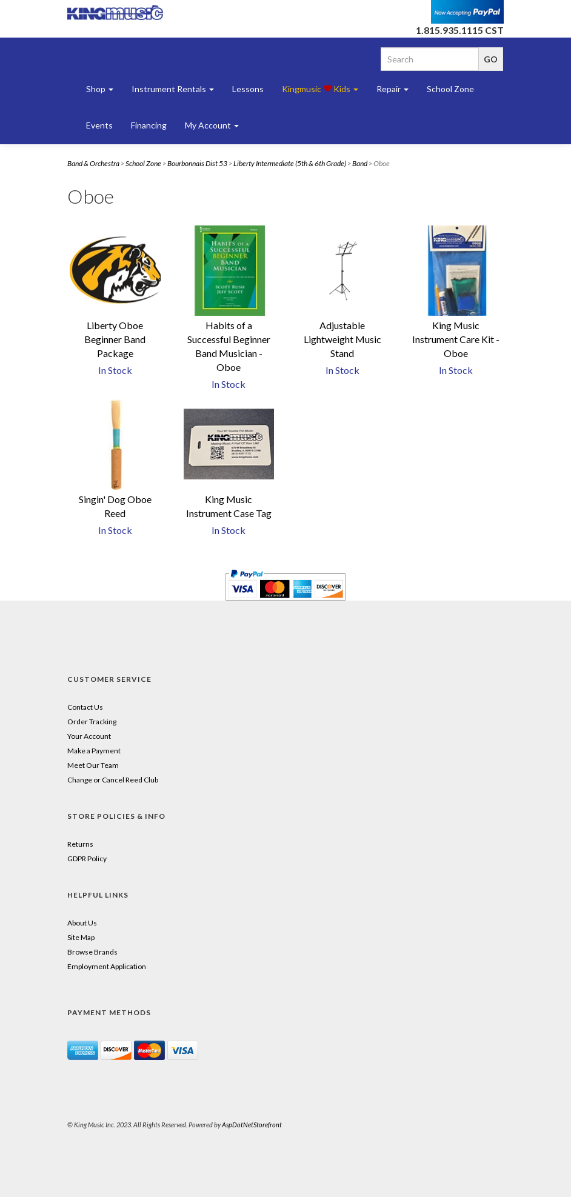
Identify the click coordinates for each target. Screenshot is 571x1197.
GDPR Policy (87, 858)
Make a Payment (94, 750)
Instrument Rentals (173, 89)
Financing (149, 125)
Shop (99, 89)
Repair (392, 89)
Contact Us (85, 707)
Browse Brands (92, 951)
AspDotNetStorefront (252, 1125)
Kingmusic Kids (320, 89)
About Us (82, 922)
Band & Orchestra (93, 163)
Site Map (81, 937)
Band (359, 163)
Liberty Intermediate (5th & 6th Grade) (289, 163)
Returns (80, 844)
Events (99, 125)
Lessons (248, 89)
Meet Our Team (93, 765)
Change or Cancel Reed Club (112, 779)
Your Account (89, 736)
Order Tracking (91, 721)
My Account (212, 125)
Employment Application (106, 966)
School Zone (450, 89)
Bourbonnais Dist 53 (197, 163)
